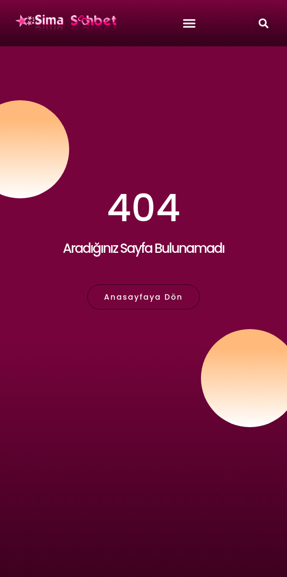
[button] (264, 23)
